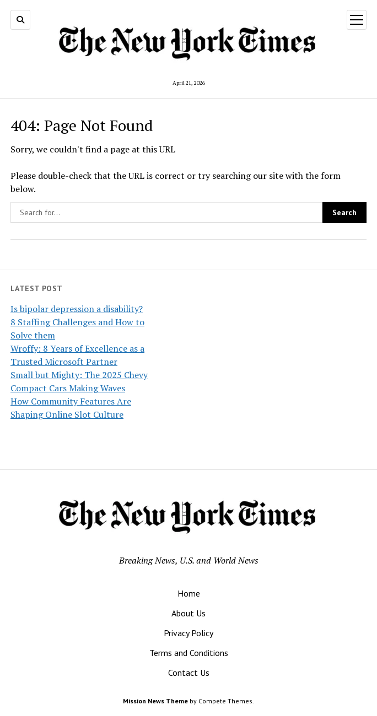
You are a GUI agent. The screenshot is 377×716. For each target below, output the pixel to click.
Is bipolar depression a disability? (76, 309)
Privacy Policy (188, 632)
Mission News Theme (155, 701)
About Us (188, 613)
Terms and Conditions (188, 652)
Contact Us (188, 672)
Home (188, 593)
